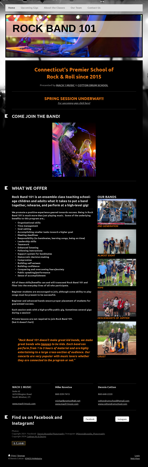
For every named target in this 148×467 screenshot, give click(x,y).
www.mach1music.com (24, 403)
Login (137, 455)
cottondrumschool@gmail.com (113, 400)
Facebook (90, 419)
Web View (135, 458)
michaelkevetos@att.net (67, 400)
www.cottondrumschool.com (112, 403)
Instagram (122, 419)
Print (12, 455)
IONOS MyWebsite (33, 458)
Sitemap (21, 455)
